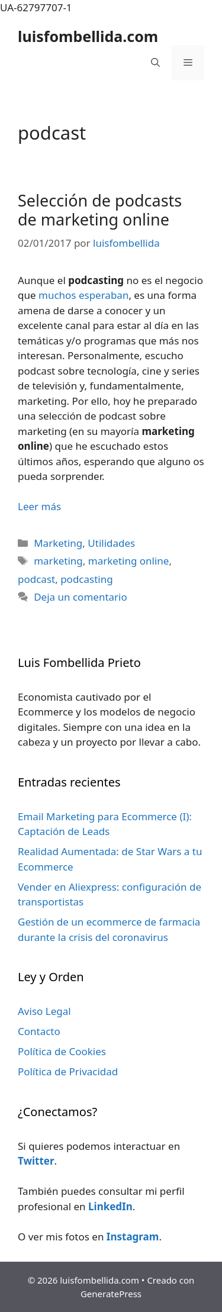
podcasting (86, 579)
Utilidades (111, 543)
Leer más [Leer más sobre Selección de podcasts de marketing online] (39, 506)
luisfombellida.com (88, 36)
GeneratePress (111, 1294)
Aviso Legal (44, 1011)
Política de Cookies (62, 1051)
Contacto (39, 1031)
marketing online (128, 561)
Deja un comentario (80, 597)
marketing (58, 561)
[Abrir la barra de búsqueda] (155, 62)
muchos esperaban (83, 295)
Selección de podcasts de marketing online (100, 209)
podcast (36, 579)
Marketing (58, 543)
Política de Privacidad (68, 1071)
